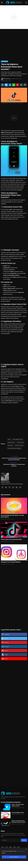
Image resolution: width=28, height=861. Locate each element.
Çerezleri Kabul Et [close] (14, 857)
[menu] (2, 2)
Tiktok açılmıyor (20, 442)
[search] (26, 2)
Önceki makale (14, 456)
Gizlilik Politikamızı (20, 851)
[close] (26, 849)
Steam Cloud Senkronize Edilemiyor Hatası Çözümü (18, 821)
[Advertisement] (14, 46)
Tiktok (9, 439)
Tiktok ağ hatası (11, 442)
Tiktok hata (10, 445)
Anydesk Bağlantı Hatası (18, 812)
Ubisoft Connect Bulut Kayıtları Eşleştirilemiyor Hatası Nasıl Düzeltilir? (14, 458)
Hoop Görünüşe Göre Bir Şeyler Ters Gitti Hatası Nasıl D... (12, 516)
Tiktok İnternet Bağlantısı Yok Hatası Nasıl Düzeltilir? (14, 465)
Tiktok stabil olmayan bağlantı (14, 448)
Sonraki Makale (14, 462)
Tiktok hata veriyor (19, 445)
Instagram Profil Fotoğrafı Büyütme (11, 562)
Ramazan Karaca (5, 482)
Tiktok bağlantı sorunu (18, 439)
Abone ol (24, 840)
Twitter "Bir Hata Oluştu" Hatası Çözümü (18, 805)
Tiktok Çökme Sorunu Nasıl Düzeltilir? (11, 539)
